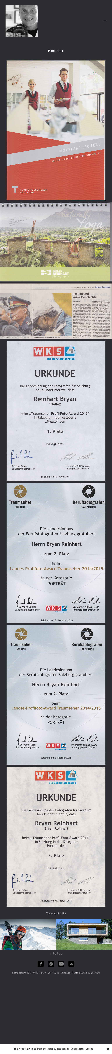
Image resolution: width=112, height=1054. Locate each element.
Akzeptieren (77, 1049)
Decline (89, 1049)
